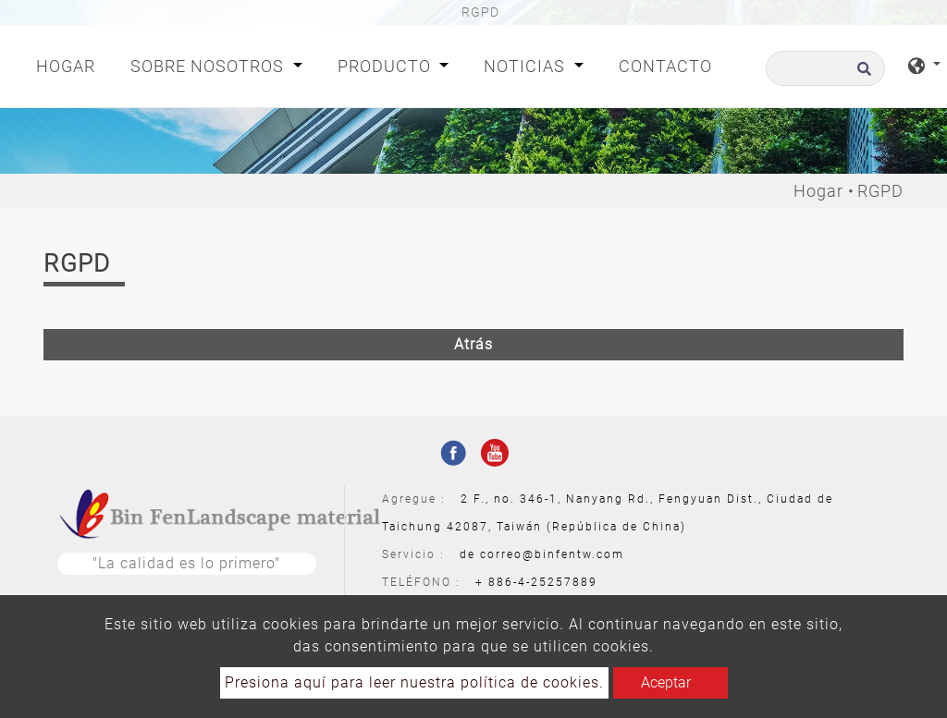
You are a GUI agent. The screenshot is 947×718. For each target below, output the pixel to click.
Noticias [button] (527, 66)
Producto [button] (387, 66)
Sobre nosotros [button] (209, 66)
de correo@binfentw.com (542, 554)
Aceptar (666, 682)
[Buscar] (825, 68)
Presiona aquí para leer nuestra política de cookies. (414, 682)
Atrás (473, 344)
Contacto (665, 66)
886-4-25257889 (542, 582)
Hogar (69, 64)
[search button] (861, 74)
